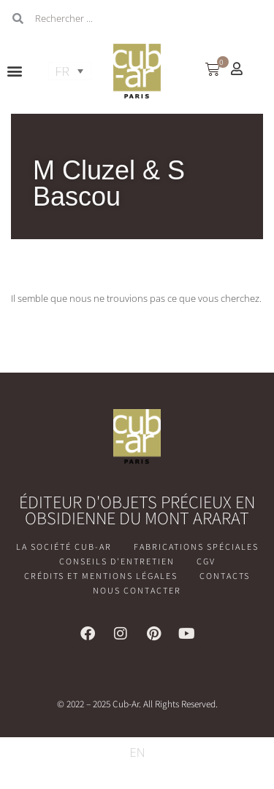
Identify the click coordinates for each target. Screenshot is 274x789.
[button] (15, 71)
